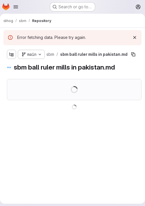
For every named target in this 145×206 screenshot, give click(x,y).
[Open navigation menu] (15, 6)
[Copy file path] (133, 54)
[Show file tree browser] (11, 54)
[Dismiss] (134, 37)
